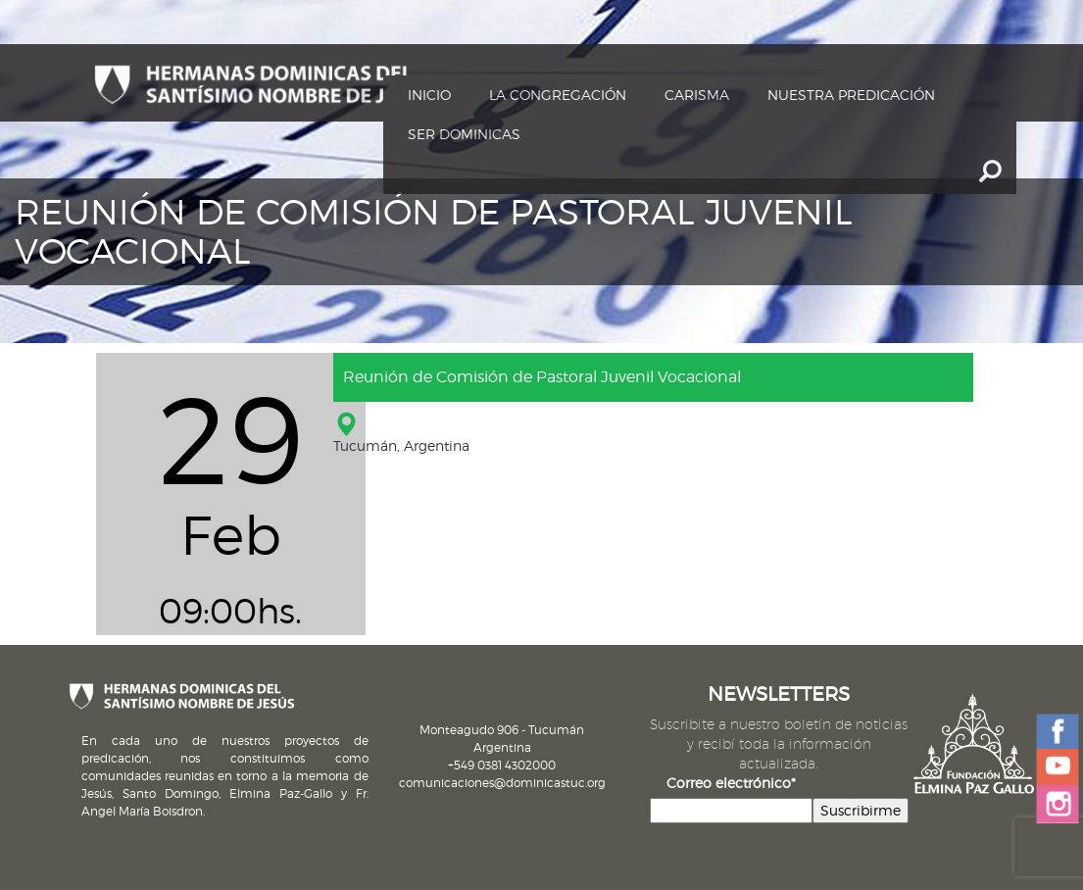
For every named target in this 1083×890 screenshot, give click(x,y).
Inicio (429, 94)
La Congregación (557, 94)
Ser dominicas (464, 133)
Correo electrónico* (731, 782)
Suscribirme (860, 810)
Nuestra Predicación (851, 94)
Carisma (697, 94)
